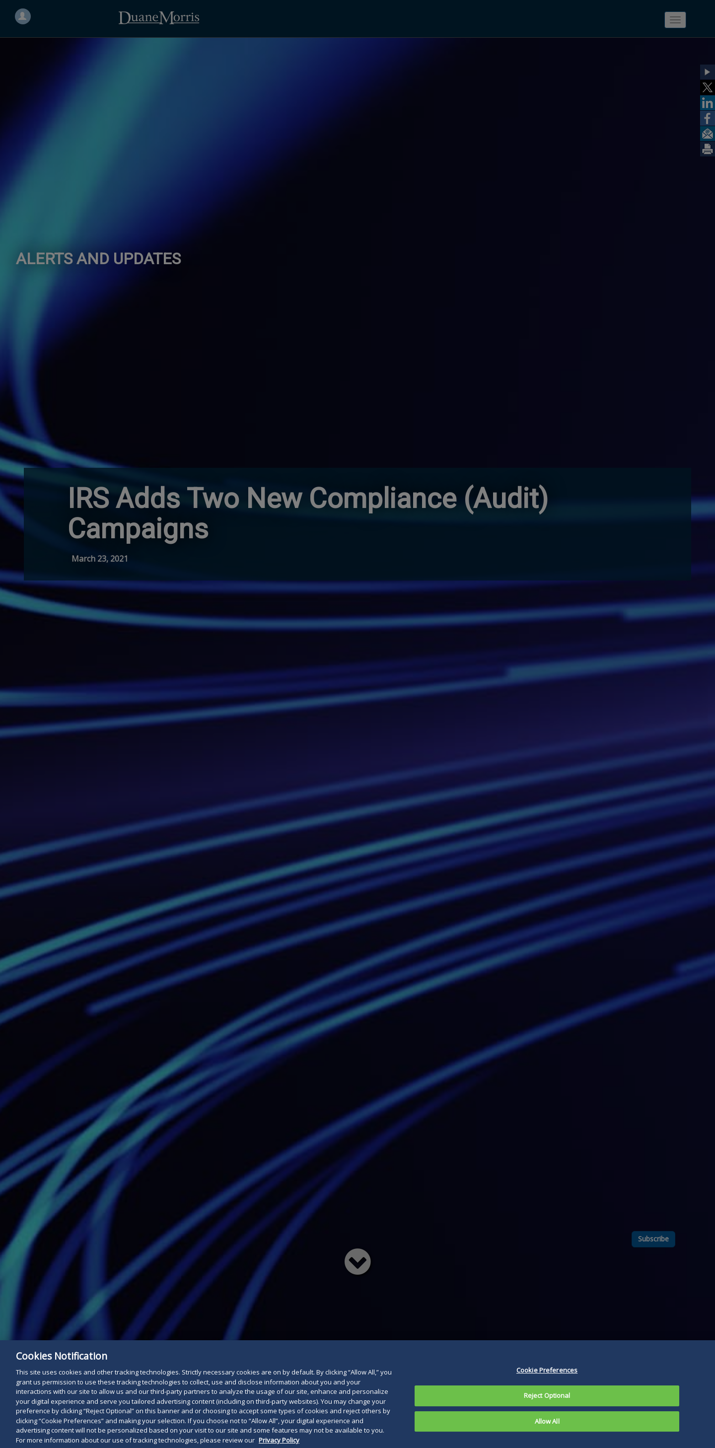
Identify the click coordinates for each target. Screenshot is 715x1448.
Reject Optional (547, 1417)
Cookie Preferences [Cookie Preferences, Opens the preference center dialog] (546, 1392)
